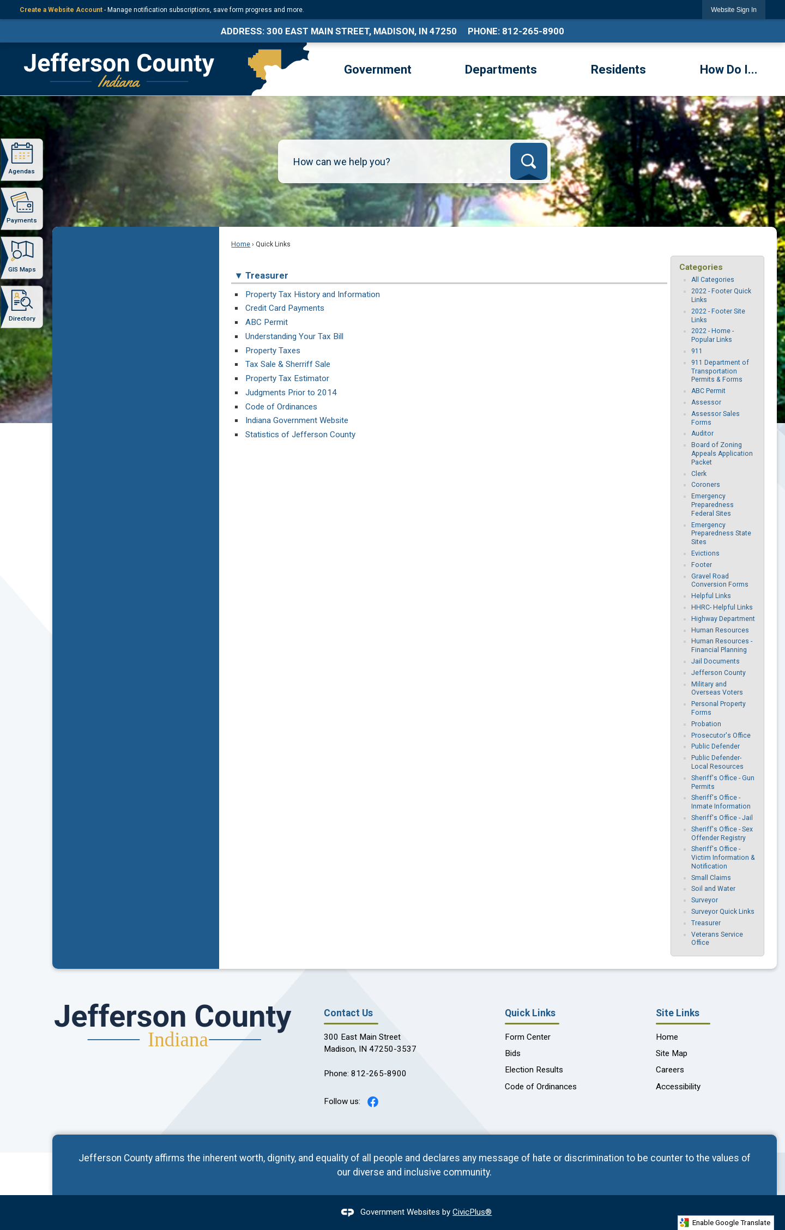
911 (697, 351)
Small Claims (711, 878)
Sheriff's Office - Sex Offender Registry (722, 833)
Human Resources (720, 630)
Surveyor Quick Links (722, 911)
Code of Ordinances (281, 407)
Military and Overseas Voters (717, 688)
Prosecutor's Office (721, 735)
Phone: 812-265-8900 (516, 31)
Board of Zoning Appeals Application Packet (722, 453)
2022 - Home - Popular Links (712, 335)
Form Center (528, 1037)
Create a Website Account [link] (61, 10)
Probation (706, 724)
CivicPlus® (472, 1212)
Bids (513, 1053)
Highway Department (723, 619)
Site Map (671, 1053)
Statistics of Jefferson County (300, 434)
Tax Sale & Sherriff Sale (287, 364)
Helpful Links (711, 596)
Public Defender (715, 746)
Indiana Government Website (296, 420)
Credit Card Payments (284, 308)
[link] (733, 9)
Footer (701, 565)
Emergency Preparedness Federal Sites (712, 504)
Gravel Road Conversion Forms (719, 580)
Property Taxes (272, 350)
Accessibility (678, 1087)
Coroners (705, 485)
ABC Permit (266, 322)
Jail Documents (715, 661)
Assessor (706, 402)
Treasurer (706, 923)
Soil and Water (713, 889)
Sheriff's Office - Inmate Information (721, 802)
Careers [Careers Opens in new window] (670, 1070)
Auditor (702, 433)
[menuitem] (377, 68)
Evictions (705, 553)
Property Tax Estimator (287, 378)
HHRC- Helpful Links (722, 607)
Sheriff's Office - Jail (722, 818)
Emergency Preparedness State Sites (721, 533)
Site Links (677, 1013)
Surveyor (704, 900)
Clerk (698, 474)
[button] (528, 161)
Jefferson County (718, 673)
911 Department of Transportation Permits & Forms (720, 371)
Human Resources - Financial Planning (721, 645)
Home (240, 244)
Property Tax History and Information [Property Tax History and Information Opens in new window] (312, 294)
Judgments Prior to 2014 (291, 392)
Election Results (534, 1070)
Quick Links (530, 1013)
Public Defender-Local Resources (717, 762)
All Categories (712, 280)
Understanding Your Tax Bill (294, 336)
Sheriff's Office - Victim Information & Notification (723, 857)
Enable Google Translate (724, 1222)
